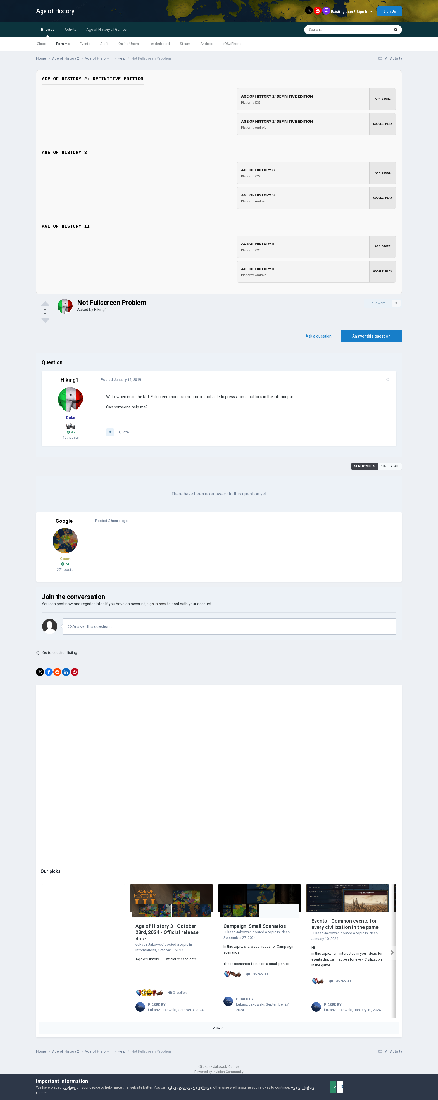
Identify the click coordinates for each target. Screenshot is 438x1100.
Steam (185, 44)
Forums (63, 44)
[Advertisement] (199, 547)
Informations (145, 950)
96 (71, 432)
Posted (117, 379)
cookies (69, 1087)
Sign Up (389, 11)
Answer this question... (90, 626)
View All (219, 1028)
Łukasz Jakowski (149, 944)
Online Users (128, 44)
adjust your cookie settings (189, 1087)
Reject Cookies (382, 1087)
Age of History (55, 11)
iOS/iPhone (232, 44)
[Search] (333, 29)
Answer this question (371, 336)
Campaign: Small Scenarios (254, 926)
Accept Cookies (341, 1087)
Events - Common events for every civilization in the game (345, 924)
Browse (47, 32)
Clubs (41, 44)
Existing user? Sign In (351, 11)
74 (65, 564)
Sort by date (390, 466)
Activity (70, 29)
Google (64, 521)
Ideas (285, 932)
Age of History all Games (106, 29)
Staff (104, 44)
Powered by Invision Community (219, 1072)
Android (206, 44)
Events (85, 44)
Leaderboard (159, 44)
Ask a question (319, 336)
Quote (121, 432)
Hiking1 (100, 309)
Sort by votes (364, 466)
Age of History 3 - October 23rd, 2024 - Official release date (167, 932)
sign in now (156, 604)
